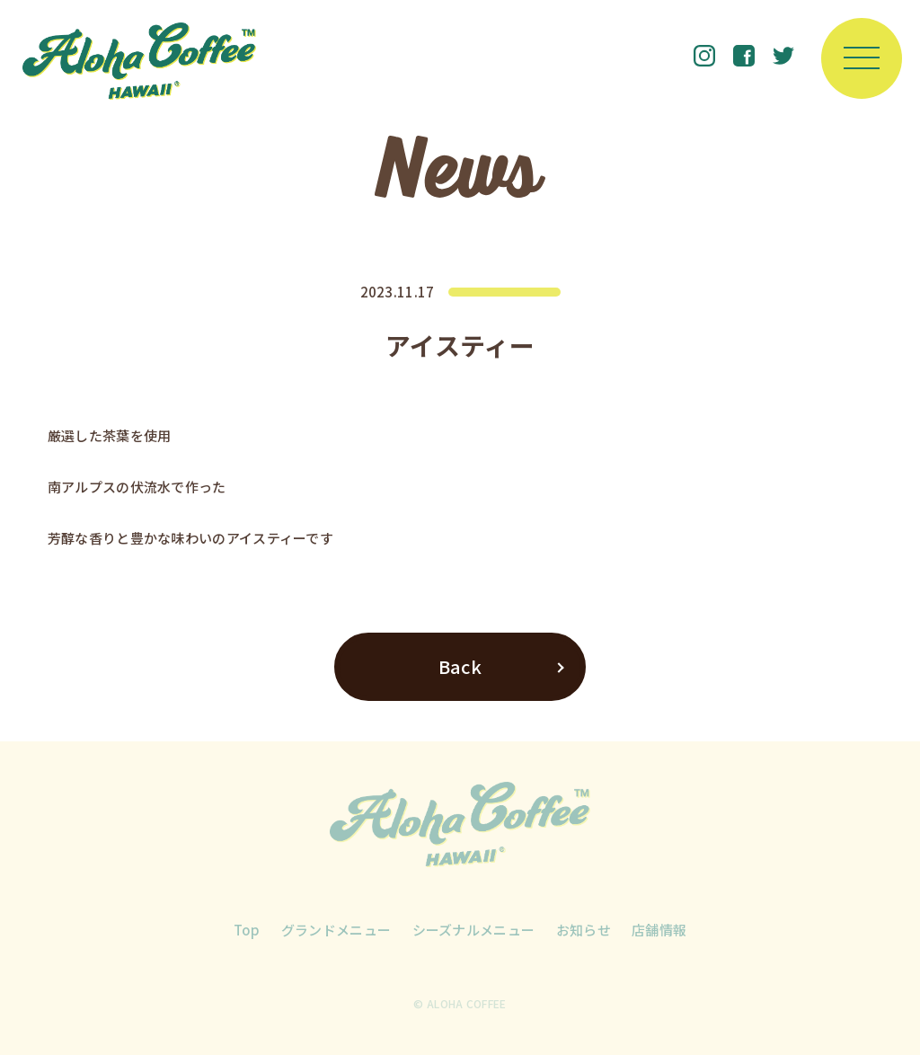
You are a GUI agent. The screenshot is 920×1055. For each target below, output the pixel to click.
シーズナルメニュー (473, 929)
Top (247, 929)
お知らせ (583, 929)
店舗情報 (659, 929)
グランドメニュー (336, 929)
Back (460, 666)
